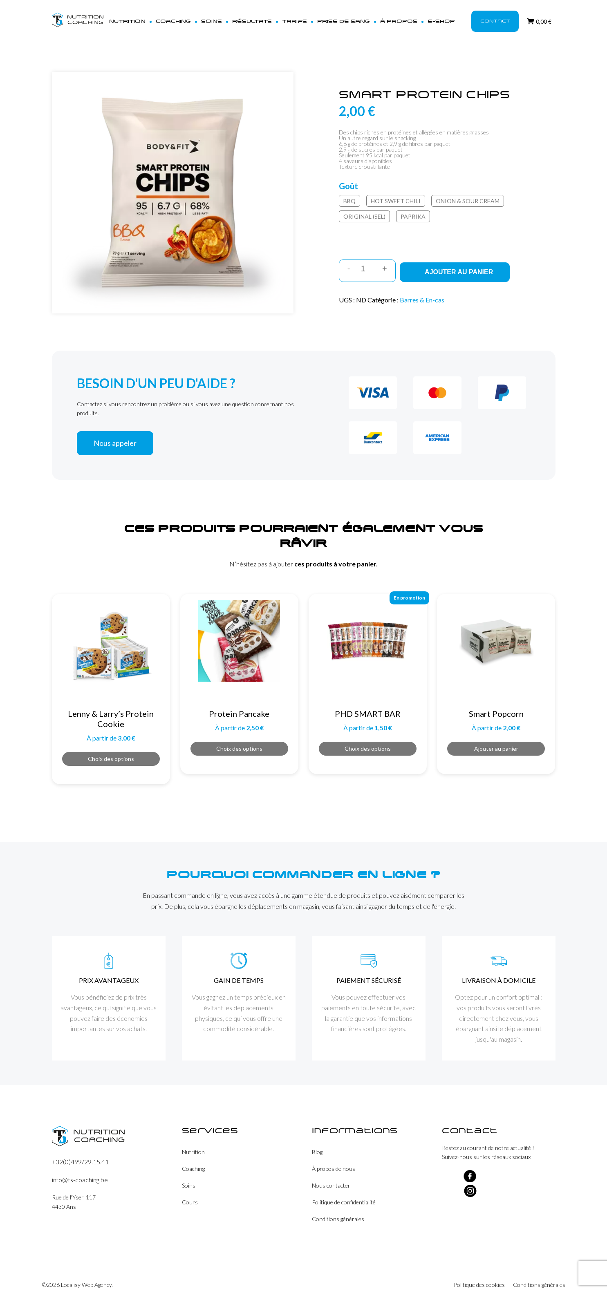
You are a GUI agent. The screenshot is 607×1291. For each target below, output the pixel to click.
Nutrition (150, 17)
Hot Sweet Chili (396, 193)
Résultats (264, 17)
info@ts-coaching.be (80, 1169)
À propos (400, 17)
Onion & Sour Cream (467, 193)
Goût (348, 178)
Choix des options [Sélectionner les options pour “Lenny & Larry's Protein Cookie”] (111, 748)
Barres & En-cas (422, 289)
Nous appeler (115, 432)
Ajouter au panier (460, 261)
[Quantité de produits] (366, 261)
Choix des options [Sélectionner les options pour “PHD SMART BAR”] (368, 737)
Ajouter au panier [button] (496, 737)
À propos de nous (333, 1158)
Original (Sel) (364, 208)
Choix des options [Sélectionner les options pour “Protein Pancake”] (239, 737)
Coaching (192, 17)
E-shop (439, 17)
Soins (227, 17)
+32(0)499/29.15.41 (80, 1151)
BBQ (349, 193)
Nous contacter (331, 1174)
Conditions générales (338, 1208)
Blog (317, 1141)
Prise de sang (349, 17)
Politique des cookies (479, 1274)
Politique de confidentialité (344, 1191)
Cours (190, 1191)
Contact (493, 17)
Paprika (413, 208)
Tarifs (304, 17)
